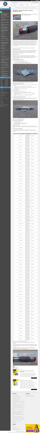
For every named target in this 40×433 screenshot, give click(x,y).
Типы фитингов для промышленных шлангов (18, 418)
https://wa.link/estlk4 (3, 106)
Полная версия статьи (34, 389)
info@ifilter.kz (15, 2)
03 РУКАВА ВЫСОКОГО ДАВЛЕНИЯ (4, 46)
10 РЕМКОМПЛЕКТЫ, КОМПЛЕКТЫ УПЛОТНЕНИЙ (4, 62)
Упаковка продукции (15, 395)
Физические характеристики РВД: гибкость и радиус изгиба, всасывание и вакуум (18, 412)
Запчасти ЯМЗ (3, 53)
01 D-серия (2, 54)
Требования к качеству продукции (30, 396)
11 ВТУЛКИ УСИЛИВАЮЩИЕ (4, 64)
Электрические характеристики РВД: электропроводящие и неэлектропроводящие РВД (18, 414)
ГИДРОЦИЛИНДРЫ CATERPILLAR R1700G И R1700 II (5, 25)
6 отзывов (33, 0)
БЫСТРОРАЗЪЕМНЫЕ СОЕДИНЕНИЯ (3, 36)
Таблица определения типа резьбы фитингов (18, 401)
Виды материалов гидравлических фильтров (18, 404)
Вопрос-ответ (14, 427)
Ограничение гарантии (16, 428)
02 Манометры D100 (3, 56)
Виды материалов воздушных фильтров (18, 405)
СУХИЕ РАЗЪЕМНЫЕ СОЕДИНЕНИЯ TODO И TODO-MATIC (4, 20)
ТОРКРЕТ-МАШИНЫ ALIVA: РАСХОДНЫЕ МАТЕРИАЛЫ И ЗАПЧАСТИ (4, 31)
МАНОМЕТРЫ (2, 34)
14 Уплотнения (3, 69)
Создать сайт (6, 0)
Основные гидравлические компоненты (18, 406)
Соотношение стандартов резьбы (17, 398)
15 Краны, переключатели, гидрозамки (4, 71)
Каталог (1, 10)
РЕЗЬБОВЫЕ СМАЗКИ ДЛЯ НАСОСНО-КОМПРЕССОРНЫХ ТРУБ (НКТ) (4, 43)
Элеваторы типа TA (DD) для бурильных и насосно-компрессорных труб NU (4, 28)
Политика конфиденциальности (17, 429)
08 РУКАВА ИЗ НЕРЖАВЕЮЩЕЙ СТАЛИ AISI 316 (5, 60)
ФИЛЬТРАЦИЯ (3, 12)
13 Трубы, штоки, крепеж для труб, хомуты (4, 68)
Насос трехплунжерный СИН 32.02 (4, 40)
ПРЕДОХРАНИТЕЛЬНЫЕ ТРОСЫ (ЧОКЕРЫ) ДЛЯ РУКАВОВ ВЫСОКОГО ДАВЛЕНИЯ (5, 14)
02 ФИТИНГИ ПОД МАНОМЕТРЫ (5, 65)
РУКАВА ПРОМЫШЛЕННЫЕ (4, 38)
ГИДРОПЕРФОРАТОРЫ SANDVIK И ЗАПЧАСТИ (5, 17)
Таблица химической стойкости (17, 396)
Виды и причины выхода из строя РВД (17, 416)
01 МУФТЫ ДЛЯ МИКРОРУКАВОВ (3, 48)
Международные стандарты (16, 397)
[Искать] (10, 7)
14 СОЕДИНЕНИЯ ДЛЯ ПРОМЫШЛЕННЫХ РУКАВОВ (4, 75)
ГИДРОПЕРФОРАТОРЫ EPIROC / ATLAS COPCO (5, 22)
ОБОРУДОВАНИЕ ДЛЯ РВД (4, 73)
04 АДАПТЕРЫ (2, 51)
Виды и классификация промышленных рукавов (19, 417)
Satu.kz (23, 431)
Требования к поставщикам (29, 395)
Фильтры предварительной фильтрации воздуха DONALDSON (27, 371)
